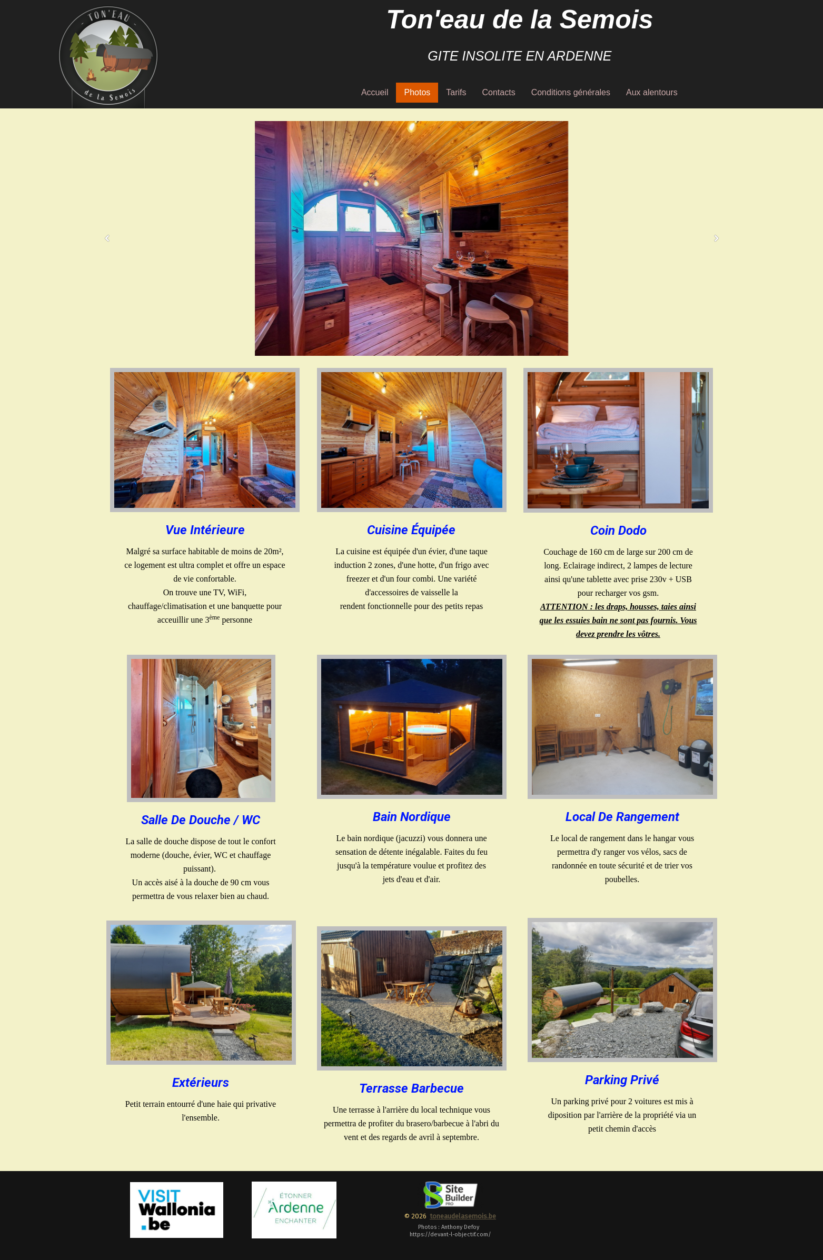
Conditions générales (570, 92)
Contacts (498, 92)
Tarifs (456, 92)
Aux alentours (652, 92)
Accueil (375, 92)
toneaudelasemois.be (463, 1216)
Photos (417, 92)
